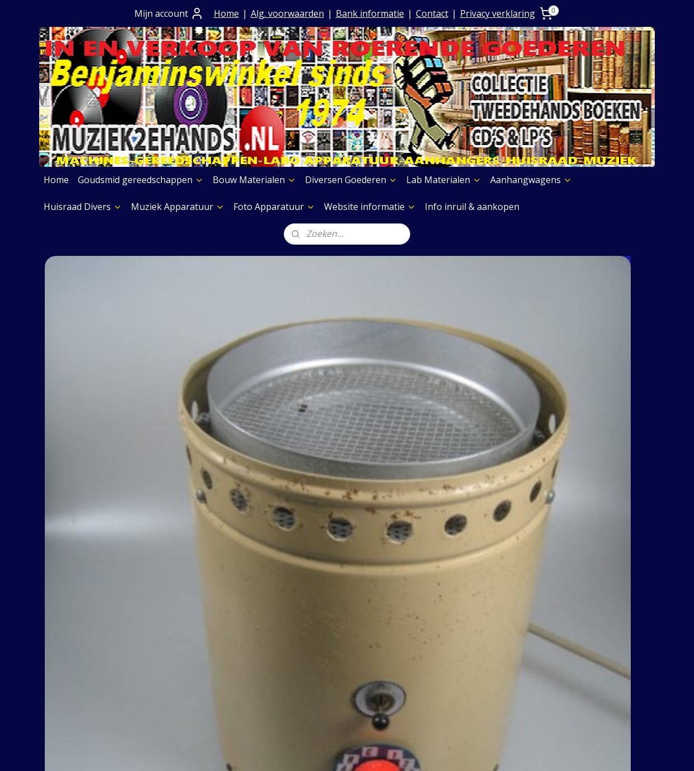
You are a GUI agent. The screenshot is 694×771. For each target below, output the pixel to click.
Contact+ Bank (204, 584)
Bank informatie (370, 13)
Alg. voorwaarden (287, 13)
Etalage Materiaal (457, 613)
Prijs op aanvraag (210, 613)
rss (333, 750)
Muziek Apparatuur (177, 206)
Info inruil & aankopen (472, 206)
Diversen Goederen (351, 180)
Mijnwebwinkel (473, 750)
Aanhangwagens (531, 180)
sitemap (309, 750)
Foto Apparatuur (274, 206)
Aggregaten (444, 671)
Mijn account (169, 13)
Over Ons (192, 570)
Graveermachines (456, 642)
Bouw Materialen (254, 180)
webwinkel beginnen (375, 750)
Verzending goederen (219, 628)
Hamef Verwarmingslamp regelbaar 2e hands (103, 408)
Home (226, 13)
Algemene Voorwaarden (224, 599)
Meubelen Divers (455, 699)
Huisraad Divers (83, 206)
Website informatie (370, 206)
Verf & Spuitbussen (460, 628)
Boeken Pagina (452, 570)
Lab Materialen (443, 180)
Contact (432, 13)
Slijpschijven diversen (464, 656)
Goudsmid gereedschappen (141, 180)
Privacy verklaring (497, 13)
